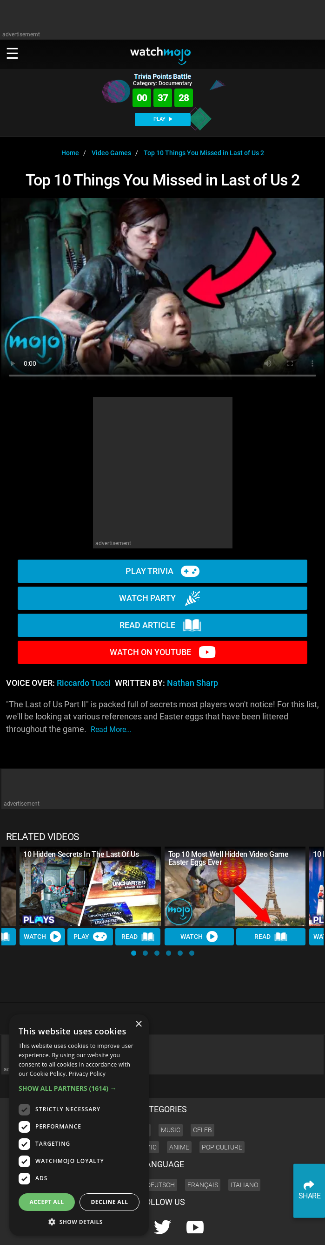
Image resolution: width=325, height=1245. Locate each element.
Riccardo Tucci (84, 683)
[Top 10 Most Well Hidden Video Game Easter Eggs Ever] (235, 886)
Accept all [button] (47, 1202)
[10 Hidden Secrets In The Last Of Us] (90, 886)
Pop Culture (222, 1115)
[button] (133, 953)
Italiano (244, 1153)
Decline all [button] (109, 1202)
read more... (111, 729)
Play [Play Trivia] (90, 936)
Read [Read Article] (138, 937)
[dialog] (79, 1125)
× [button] (138, 1024)
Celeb (202, 1098)
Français (202, 1153)
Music (170, 1098)
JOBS (288, 1229)
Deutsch (160, 1153)
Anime (179, 1115)
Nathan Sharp (192, 683)
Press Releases (168, 1229)
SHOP (308, 1229)
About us (235, 1229)
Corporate (205, 1229)
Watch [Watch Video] (42, 936)
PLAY (162, 119)
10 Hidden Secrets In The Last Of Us (81, 854)
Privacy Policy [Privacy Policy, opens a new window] (87, 1074)
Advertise (264, 1229)
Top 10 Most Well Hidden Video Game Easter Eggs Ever (228, 858)
